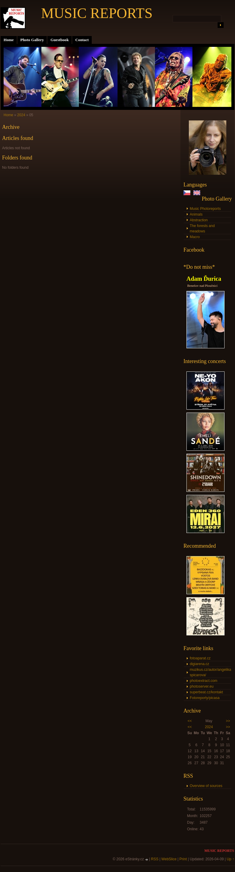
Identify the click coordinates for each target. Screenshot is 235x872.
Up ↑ (230, 859)
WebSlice (168, 859)
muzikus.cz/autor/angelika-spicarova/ (210, 672)
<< (190, 721)
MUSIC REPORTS (97, 13)
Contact (82, 40)
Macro (195, 237)
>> (228, 721)
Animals (196, 214)
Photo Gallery (32, 40)
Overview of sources (206, 786)
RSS (155, 859)
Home (9, 40)
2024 (209, 727)
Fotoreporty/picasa (204, 698)
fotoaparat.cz (200, 658)
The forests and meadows (202, 228)
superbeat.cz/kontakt (206, 692)
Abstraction (199, 220)
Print (183, 859)
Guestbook (59, 40)
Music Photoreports (205, 209)
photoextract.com (203, 681)
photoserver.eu (201, 686)
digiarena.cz (199, 664)
